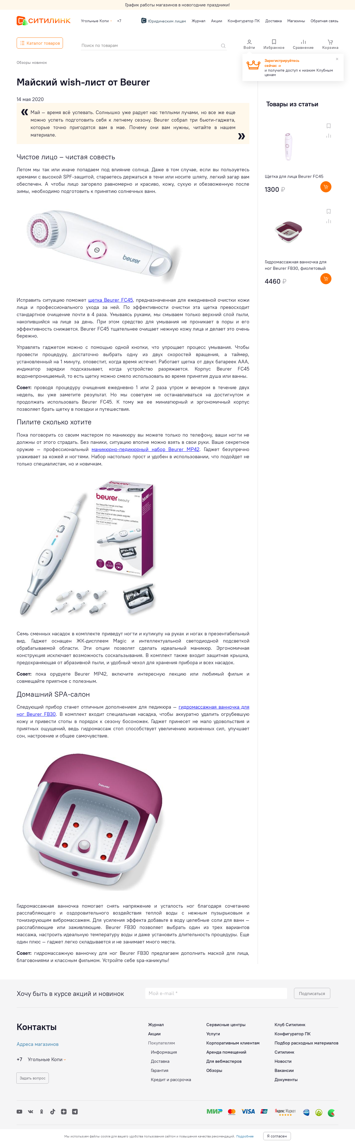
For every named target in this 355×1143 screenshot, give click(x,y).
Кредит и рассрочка (171, 1078)
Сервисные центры (225, 1023)
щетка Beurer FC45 (110, 300)
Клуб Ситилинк (290, 1023)
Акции (216, 20)
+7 (119, 20)
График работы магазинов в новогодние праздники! (177, 4)
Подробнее (244, 1136)
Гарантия (159, 1068)
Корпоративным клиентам (233, 1041)
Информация (164, 1050)
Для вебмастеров (224, 1059)
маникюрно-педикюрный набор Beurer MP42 (145, 449)
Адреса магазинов (38, 1042)
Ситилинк (284, 1050)
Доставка (273, 20)
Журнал (199, 20)
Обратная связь (324, 20)
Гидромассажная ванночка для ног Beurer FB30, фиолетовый (295, 265)
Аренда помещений (226, 1050)
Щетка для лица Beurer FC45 (294, 176)
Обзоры (214, 1068)
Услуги (213, 1032)
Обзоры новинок (32, 62)
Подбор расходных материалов (306, 1041)
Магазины (296, 20)
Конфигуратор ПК (244, 20)
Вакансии (284, 1068)
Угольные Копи (95, 20)
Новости (283, 1059)
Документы (286, 1078)
